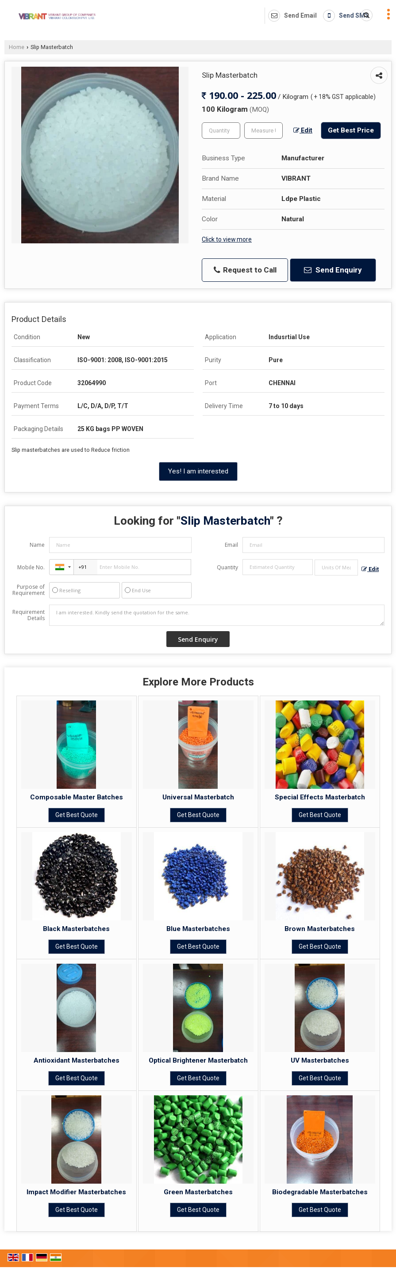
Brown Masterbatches (320, 929)
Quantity (227, 567)
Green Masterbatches (198, 1192)
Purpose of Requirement (28, 590)
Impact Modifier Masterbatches (76, 1192)
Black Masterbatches (76, 929)
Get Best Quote (76, 814)
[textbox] (263, 130)
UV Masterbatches (320, 1060)
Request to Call (245, 270)
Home (16, 47)
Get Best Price (351, 130)
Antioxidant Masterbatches (76, 1060)
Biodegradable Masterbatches (320, 1192)
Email (231, 545)
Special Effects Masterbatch (320, 797)
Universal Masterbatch (198, 797)
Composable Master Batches (76, 797)
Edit (302, 130)
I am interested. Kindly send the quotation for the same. (216, 615)
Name (37, 545)
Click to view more (227, 239)
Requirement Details (28, 615)
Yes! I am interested (198, 471)
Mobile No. (31, 567)
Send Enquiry (333, 269)
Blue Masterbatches (198, 929)
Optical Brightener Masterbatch (198, 1060)
